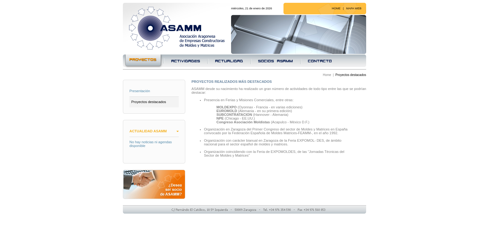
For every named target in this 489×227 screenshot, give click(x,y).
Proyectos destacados (148, 102)
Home (327, 75)
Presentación (139, 91)
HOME (336, 8)
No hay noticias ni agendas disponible (150, 144)
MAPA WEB (353, 8)
